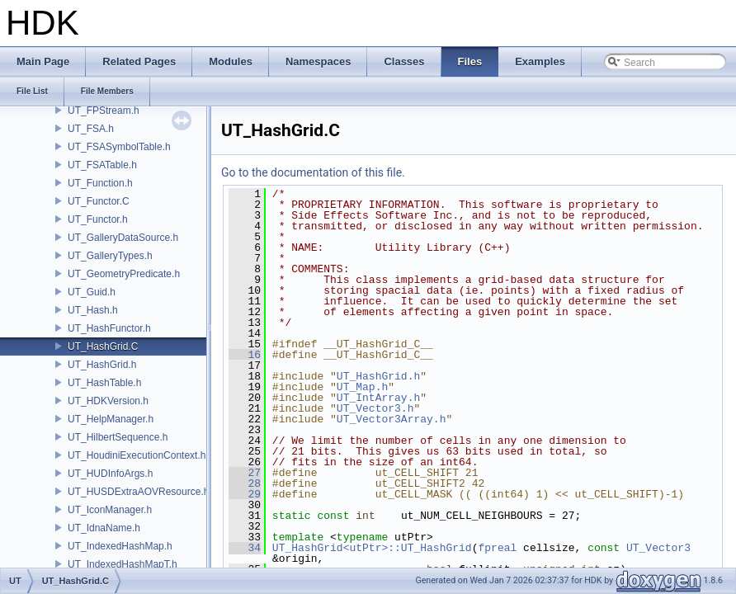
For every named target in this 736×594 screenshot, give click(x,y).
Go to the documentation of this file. (313, 172)
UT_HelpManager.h (110, 419)
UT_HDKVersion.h (108, 401)
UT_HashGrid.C (103, 346)
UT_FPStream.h (103, 110)
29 (245, 494)
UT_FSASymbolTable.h (119, 147)
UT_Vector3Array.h (391, 419)
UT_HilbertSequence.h (117, 437)
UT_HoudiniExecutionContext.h (136, 455)
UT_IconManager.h (110, 510)
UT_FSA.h (91, 128)
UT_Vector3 (658, 547)
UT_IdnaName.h (104, 528)
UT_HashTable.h (104, 383)
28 (245, 483)
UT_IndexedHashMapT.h (122, 564)
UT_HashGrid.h (102, 364)
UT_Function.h (100, 183)
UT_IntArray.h (378, 397)
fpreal (497, 547)
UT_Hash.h (93, 310)
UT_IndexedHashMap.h (120, 546)
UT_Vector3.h (375, 408)
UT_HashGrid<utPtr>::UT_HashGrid (372, 547)
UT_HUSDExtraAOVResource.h (138, 491)
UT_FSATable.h (102, 165)
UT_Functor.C (99, 201)
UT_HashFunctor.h (109, 328)
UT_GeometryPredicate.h (124, 274)
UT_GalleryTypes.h (110, 256)
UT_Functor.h (98, 219)
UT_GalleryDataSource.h (123, 237)
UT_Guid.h (92, 292)
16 (245, 354)
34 (245, 547)
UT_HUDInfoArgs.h (110, 473)
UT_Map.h (362, 387)
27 (245, 472)
